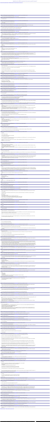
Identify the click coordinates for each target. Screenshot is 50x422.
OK (35, 421)
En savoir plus (32, 421)
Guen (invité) (16, 26)
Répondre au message (11, 2)
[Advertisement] (25, 9)
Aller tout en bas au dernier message (4, 2)
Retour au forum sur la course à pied (18, 2)
